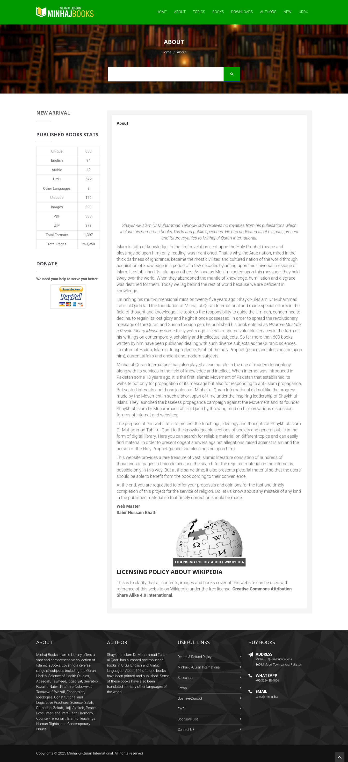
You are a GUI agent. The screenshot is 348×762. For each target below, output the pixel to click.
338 (89, 216)
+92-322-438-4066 (267, 680)
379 (89, 225)
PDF (57, 216)
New (287, 12)
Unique (56, 151)
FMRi (181, 709)
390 (89, 207)
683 (89, 151)
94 (89, 160)
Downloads (242, 12)
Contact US (186, 730)
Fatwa (182, 688)
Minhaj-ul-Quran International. (90, 753)
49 (89, 170)
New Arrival (53, 112)
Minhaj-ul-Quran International (199, 667)
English (57, 160)
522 (89, 179)
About (180, 12)
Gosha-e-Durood (190, 698)
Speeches (185, 678)
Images (57, 207)
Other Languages (57, 188)
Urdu (303, 12)
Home (162, 12)
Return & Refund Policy (194, 657)
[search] (172, 75)
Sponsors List (188, 719)
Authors (268, 12)
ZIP (57, 225)
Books (218, 12)
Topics (199, 12)
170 (89, 198)
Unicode (56, 198)
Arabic (57, 170)
